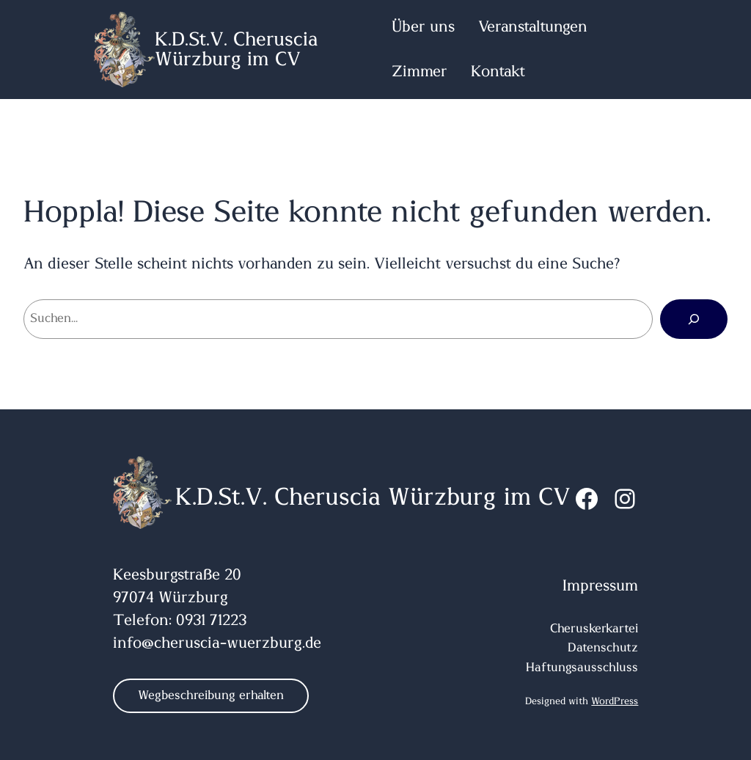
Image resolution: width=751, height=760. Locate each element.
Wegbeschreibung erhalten (211, 695)
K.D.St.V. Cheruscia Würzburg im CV (236, 49)
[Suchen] (694, 319)
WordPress (614, 701)
